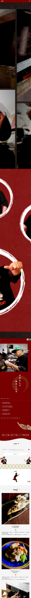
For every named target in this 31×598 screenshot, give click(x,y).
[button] (28, 339)
